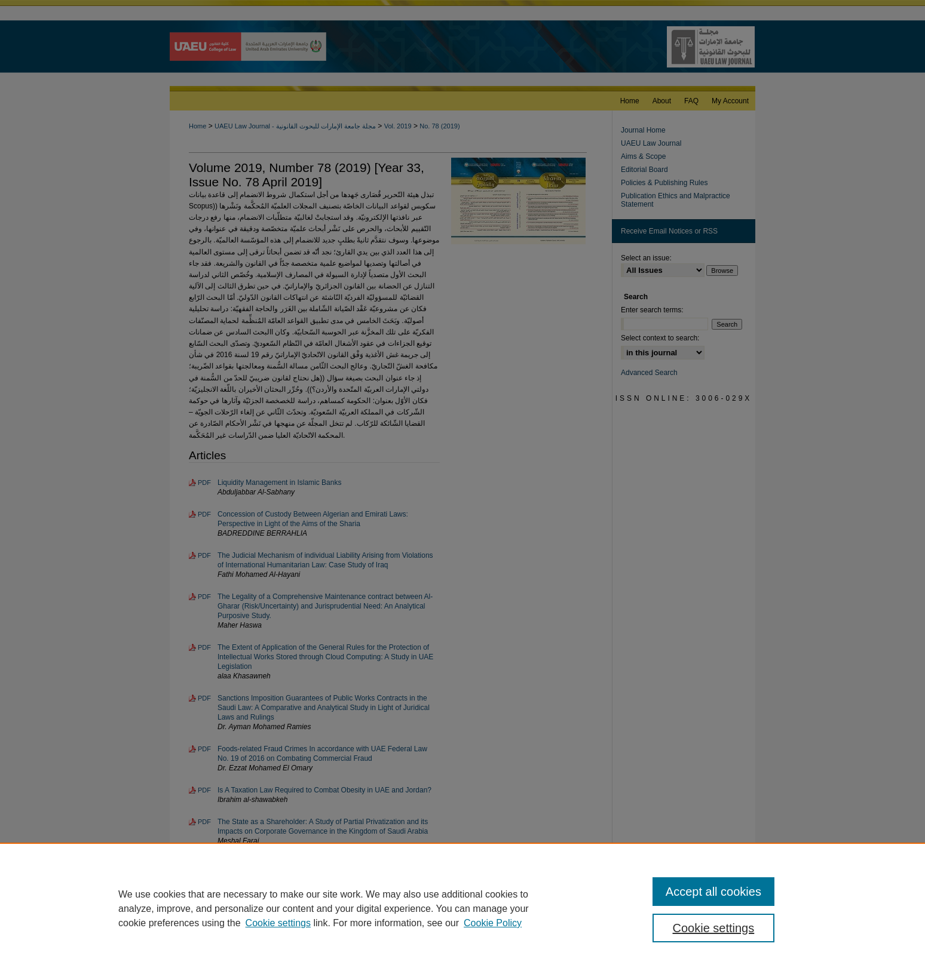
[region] (462, 908)
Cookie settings (278, 923)
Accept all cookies (713, 891)
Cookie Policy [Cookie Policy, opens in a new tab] (493, 923)
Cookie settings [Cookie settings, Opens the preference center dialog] (714, 928)
